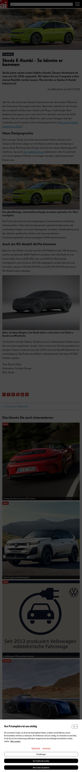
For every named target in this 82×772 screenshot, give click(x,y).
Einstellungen (41, 754)
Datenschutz (36, 748)
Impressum (46, 748)
